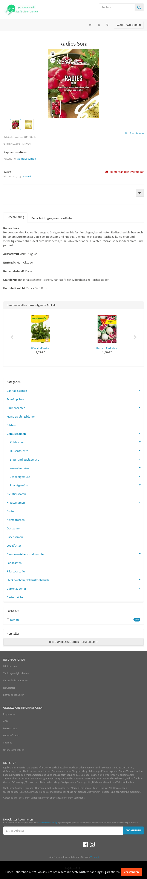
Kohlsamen (77, 442)
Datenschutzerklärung (47, 822)
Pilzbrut (12, 425)
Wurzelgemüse (77, 468)
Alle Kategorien (128, 24)
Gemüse (85, 774)
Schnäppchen (15, 399)
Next (135, 337)
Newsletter (9, 687)
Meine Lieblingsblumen (21, 416)
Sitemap (7, 742)
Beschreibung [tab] (15, 217)
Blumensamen (75, 407)
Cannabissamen (75, 390)
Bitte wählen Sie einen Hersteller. (73, 641)
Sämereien (36, 774)
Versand (27, 176)
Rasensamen (15, 537)
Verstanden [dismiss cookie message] (131, 872)
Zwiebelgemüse (77, 476)
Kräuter (108, 774)
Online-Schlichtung (13, 749)
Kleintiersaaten (16, 494)
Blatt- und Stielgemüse (77, 459)
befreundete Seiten (13, 694)
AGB (5, 721)
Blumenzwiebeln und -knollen (75, 554)
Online (122, 771)
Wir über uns (10, 666)
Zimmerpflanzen (12, 778)
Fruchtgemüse (77, 485)
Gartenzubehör (75, 588)
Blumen (94, 774)
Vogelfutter (14, 545)
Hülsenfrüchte (77, 450)
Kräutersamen (75, 502)
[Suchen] (117, 7)
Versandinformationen (15, 680)
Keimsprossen (16, 520)
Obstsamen (14, 528)
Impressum (9, 714)
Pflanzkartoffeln (17, 571)
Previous (12, 337)
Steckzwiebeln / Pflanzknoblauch (75, 579)
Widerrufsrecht (11, 735)
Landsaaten (14, 563)
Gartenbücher (15, 597)
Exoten (11, 511)
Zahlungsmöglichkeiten (16, 673)
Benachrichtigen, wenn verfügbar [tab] (52, 218)
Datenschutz (10, 728)
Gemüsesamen (26, 158)
